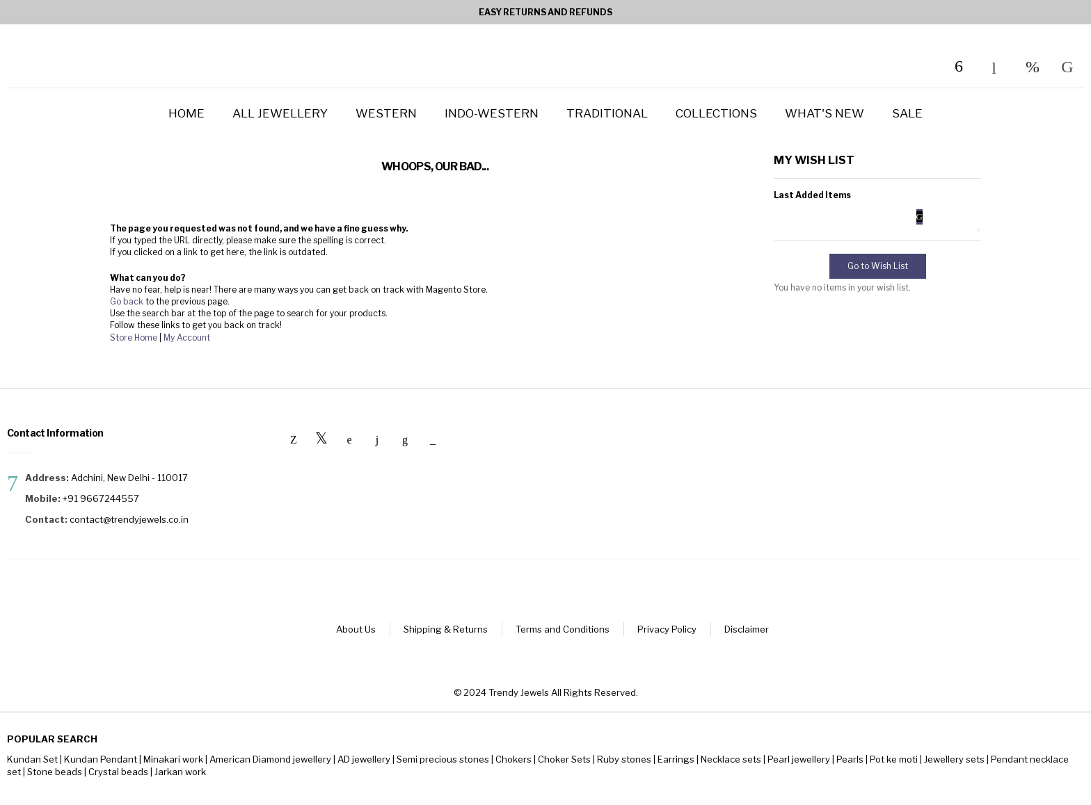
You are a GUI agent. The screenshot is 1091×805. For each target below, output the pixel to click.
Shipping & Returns (446, 629)
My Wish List (1033, 66)
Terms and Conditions (563, 629)
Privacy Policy (666, 629)
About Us (356, 629)
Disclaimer (746, 629)
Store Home (133, 337)
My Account (187, 337)
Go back (126, 301)
